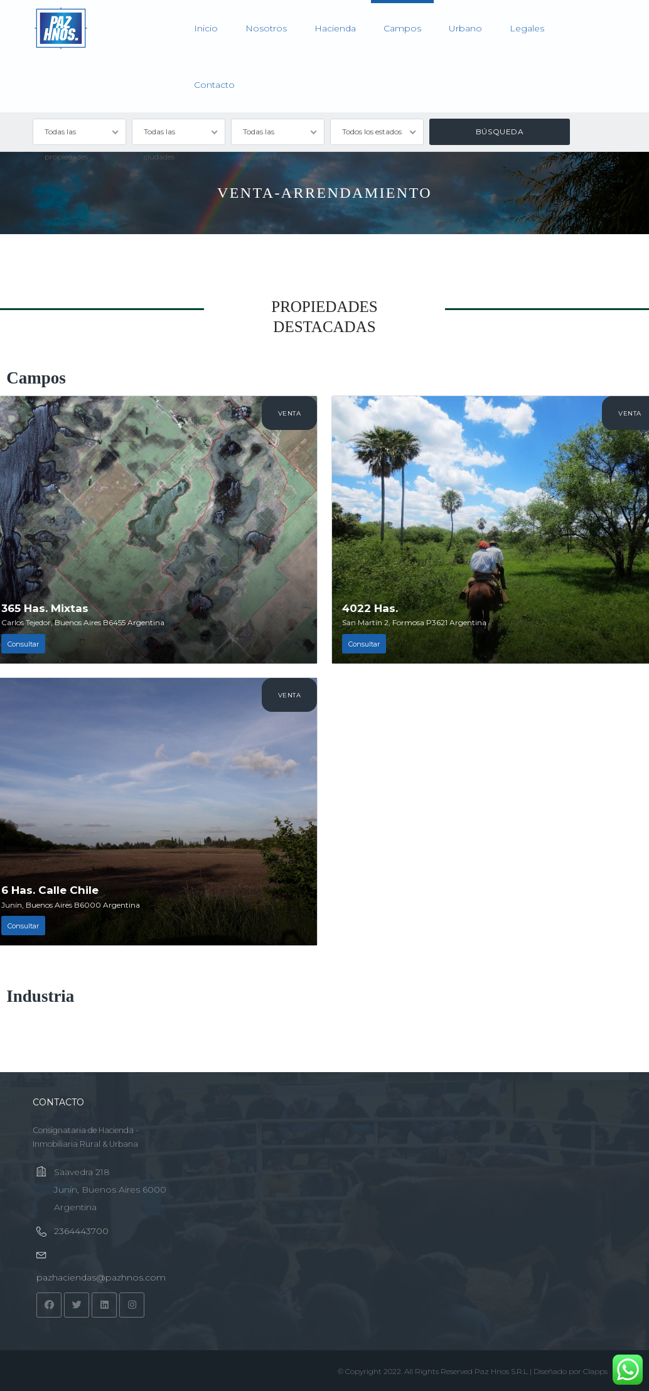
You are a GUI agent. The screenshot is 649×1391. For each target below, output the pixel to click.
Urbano (465, 28)
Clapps (595, 1371)
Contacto (214, 84)
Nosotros (266, 28)
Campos (402, 28)
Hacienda (335, 28)
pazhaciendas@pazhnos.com (101, 1277)
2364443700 (81, 1231)
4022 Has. (370, 608)
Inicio (206, 28)
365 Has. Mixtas (44, 608)
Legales (527, 28)
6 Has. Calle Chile (50, 890)
